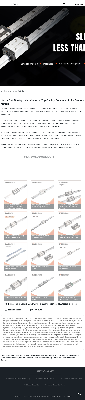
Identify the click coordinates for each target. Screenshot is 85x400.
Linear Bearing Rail (21, 355)
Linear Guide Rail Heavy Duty (20, 378)
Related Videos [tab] (14, 309)
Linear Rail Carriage (20, 91)
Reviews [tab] (36, 309)
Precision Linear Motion (9, 358)
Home (6, 91)
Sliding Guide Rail (33, 385)
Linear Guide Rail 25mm (62, 358)
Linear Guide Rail (73, 355)
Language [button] (78, 4)
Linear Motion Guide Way (43, 358)
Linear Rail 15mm (7, 355)
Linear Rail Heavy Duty (47, 378)
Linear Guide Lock (26, 358)
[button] (64, 4)
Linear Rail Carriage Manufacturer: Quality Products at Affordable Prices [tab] (41, 304)
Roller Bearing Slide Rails (39, 355)
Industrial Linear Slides (57, 355)
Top (79, 394)
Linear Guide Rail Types (57, 385)
